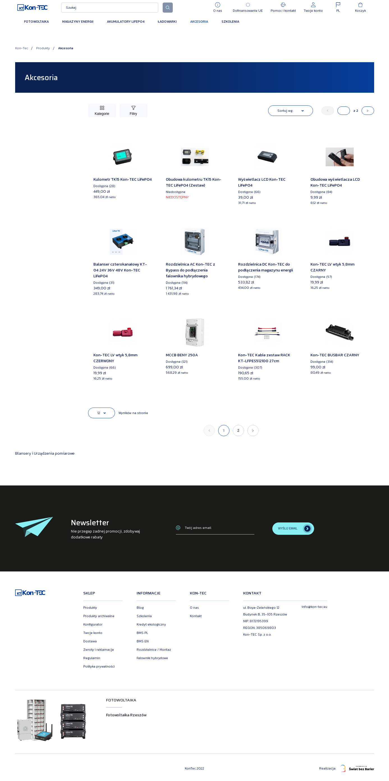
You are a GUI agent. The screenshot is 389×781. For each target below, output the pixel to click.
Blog (140, 607)
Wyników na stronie (133, 412)
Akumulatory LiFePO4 (125, 21)
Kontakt (196, 616)
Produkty (43, 48)
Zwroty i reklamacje (98, 649)
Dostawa (90, 641)
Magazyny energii (77, 21)
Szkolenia (230, 21)
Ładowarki (167, 21)
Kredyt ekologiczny (151, 624)
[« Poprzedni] (327, 110)
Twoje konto (92, 632)
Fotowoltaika (36, 21)
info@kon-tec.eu (314, 606)
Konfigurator (92, 624)
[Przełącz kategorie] (102, 110)
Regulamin (91, 658)
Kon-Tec (21, 48)
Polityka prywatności (99, 666)
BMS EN (143, 641)
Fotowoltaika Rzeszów (126, 715)
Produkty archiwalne (98, 616)
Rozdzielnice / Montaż (154, 649)
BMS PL (142, 632)
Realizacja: (346, 768)
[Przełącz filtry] (133, 110)
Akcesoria (199, 21)
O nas (194, 607)
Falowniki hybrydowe (152, 658)
